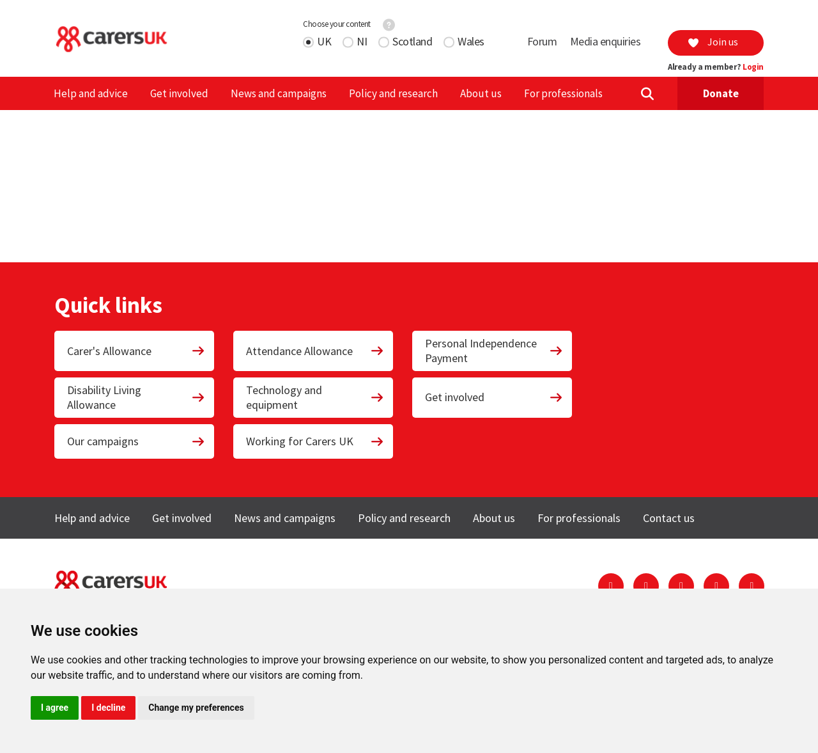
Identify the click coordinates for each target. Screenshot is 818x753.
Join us (712, 41)
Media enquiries (605, 41)
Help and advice (91, 93)
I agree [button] (54, 707)
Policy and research (393, 93)
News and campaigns (279, 93)
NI (362, 41)
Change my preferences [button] (195, 707)
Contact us (669, 518)
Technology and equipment (315, 397)
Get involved (179, 93)
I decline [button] (108, 707)
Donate (721, 93)
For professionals (563, 93)
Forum (542, 41)
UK (324, 41)
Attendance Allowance (315, 351)
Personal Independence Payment (494, 350)
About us (481, 93)
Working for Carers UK (315, 441)
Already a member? (716, 67)
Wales (471, 41)
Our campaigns (136, 441)
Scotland (412, 41)
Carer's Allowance (136, 351)
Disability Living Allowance (136, 397)
